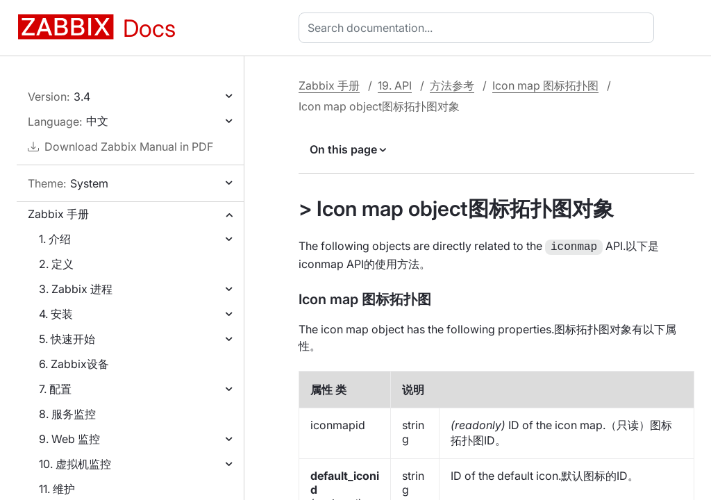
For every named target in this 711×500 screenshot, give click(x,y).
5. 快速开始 (67, 339)
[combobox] (479, 28)
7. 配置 (55, 389)
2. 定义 (56, 264)
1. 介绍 (55, 239)
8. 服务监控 (67, 414)
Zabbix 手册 (58, 214)
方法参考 (452, 85)
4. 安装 (56, 314)
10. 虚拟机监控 (75, 464)
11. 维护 (57, 489)
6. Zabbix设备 (74, 364)
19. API (395, 85)
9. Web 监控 (69, 439)
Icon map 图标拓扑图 (545, 85)
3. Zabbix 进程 (75, 289)
